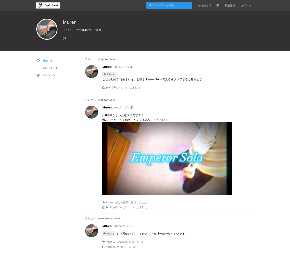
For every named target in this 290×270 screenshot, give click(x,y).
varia (110, 234)
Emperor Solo (106, 59)
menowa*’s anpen (109, 218)
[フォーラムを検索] (169, 5)
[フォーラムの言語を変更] (204, 5)
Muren (111, 74)
